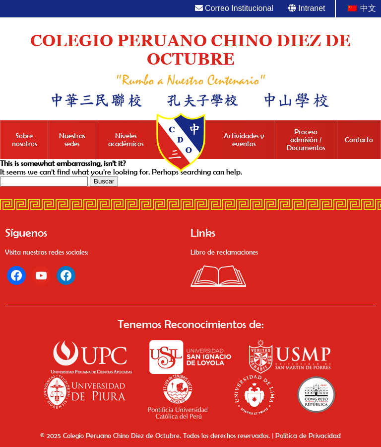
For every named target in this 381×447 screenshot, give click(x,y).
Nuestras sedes (72, 140)
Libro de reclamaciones (224, 252)
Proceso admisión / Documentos (306, 140)
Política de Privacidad (308, 436)
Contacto (359, 140)
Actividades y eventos (244, 140)
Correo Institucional (234, 8)
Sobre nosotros (24, 140)
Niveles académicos (125, 140)
